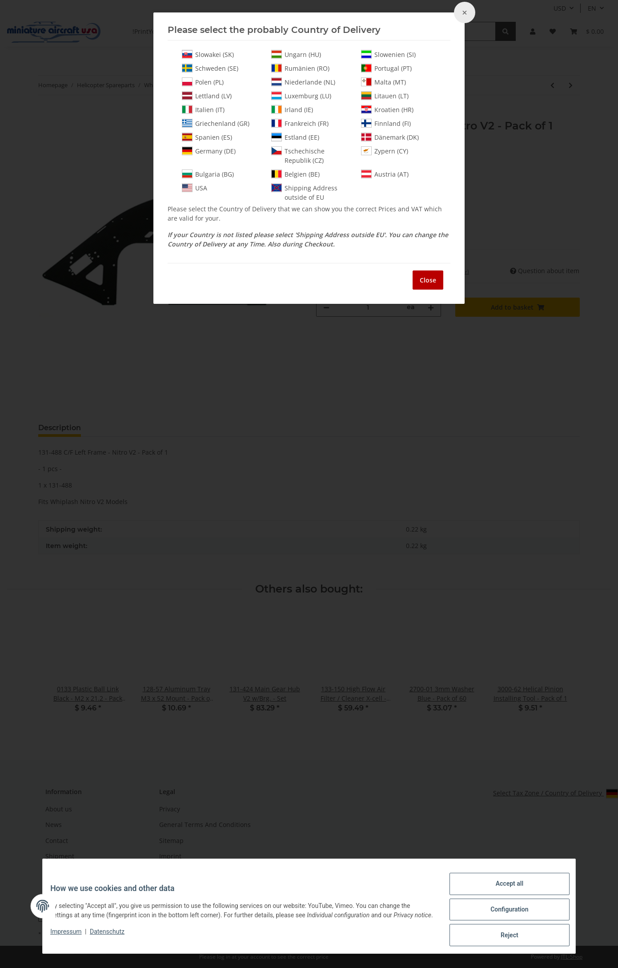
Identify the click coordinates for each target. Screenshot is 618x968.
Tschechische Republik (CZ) (298, 155)
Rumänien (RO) (300, 68)
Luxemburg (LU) (301, 95)
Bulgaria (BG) (208, 173)
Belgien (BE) (295, 173)
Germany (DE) (209, 150)
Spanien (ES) (207, 137)
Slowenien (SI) (388, 54)
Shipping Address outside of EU (304, 192)
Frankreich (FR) (300, 123)
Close (428, 280)
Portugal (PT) (386, 68)
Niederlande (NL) (303, 81)
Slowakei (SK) (208, 54)
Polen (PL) (203, 81)
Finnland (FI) (386, 123)
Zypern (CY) (384, 150)
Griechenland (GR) (215, 123)
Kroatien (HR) (387, 109)
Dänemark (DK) (390, 137)
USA (194, 187)
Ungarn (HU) (296, 54)
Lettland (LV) (207, 95)
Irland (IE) (292, 109)
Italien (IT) (203, 109)
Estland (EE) (295, 137)
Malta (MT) (383, 81)
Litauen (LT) (385, 95)
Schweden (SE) (210, 68)
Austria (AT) (385, 173)
